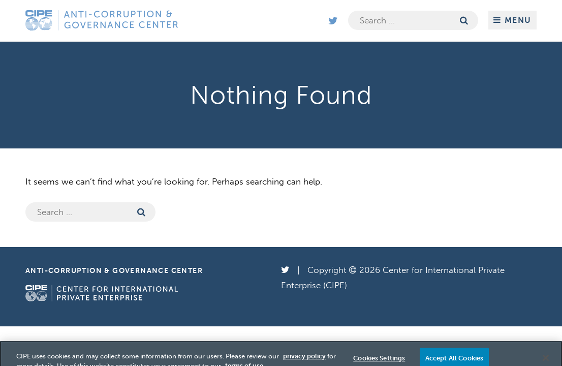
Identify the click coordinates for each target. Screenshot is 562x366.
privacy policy (304, 359)
